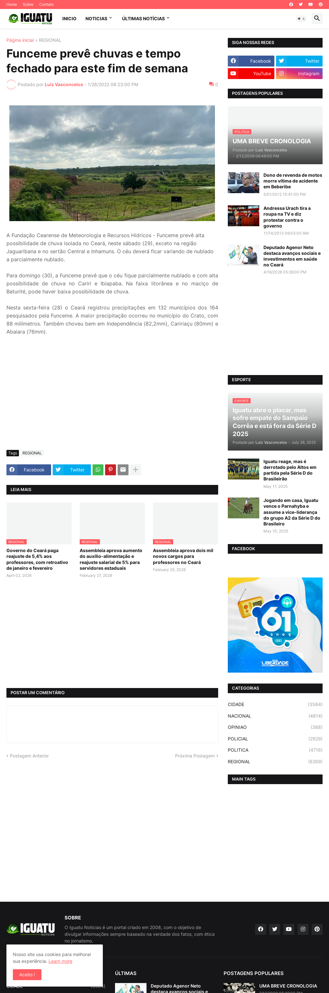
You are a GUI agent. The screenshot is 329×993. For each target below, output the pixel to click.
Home (11, 4)
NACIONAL (275, 716)
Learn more (60, 961)
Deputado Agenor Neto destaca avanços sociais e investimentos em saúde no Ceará (292, 256)
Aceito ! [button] (27, 974)
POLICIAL (275, 739)
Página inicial (20, 40)
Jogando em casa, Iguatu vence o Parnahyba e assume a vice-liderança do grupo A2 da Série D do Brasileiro (291, 511)
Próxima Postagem (195, 755)
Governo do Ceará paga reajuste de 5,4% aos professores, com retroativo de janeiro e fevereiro (37, 559)
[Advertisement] (112, 397)
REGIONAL (50, 40)
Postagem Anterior (29, 755)
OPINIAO (275, 727)
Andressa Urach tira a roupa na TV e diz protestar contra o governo (287, 216)
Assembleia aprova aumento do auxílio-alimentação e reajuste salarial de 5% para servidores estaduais (111, 559)
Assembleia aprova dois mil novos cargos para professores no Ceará (183, 556)
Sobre (28, 4)
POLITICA (275, 750)
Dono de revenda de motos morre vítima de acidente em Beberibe (292, 180)
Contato (46, 4)
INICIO (69, 18)
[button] (301, 18)
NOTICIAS (96, 18)
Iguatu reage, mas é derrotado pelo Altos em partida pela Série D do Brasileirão (289, 470)
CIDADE (275, 704)
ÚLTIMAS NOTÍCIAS (143, 18)
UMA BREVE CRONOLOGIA (288, 986)
